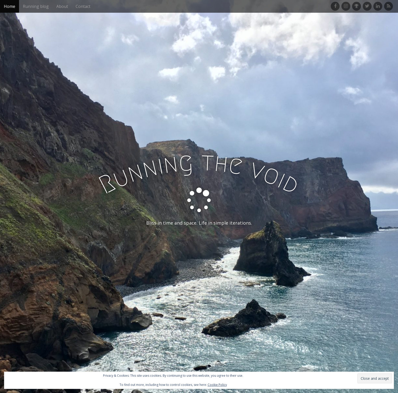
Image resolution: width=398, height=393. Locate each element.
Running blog (36, 6)
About (62, 6)
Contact (83, 6)
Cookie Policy (217, 385)
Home (9, 6)
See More (199, 244)
